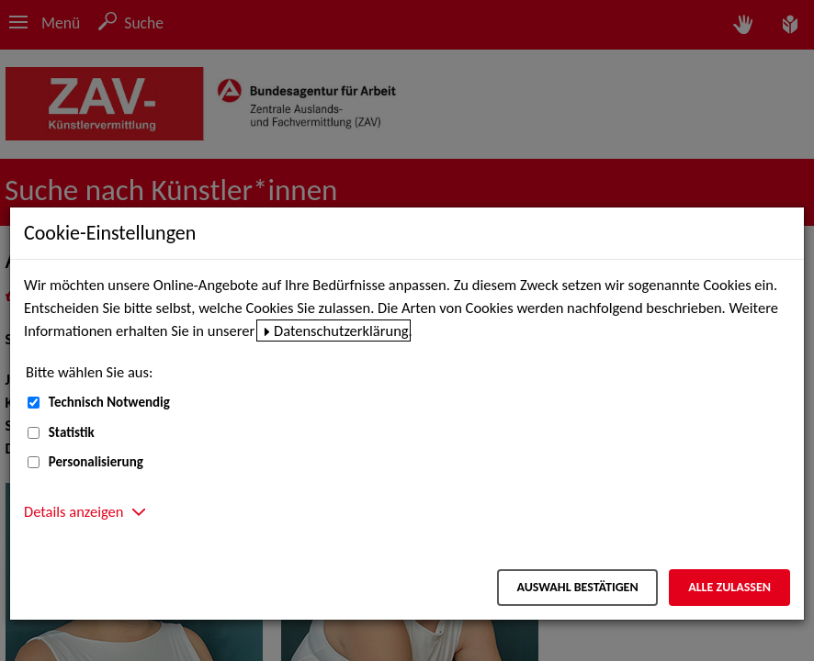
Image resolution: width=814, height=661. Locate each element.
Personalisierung (96, 462)
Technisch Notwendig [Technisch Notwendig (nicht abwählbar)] (109, 402)
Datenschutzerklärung (341, 330)
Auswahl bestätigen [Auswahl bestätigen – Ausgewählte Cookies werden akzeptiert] (577, 587)
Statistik (72, 432)
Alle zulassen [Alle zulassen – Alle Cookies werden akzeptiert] (729, 587)
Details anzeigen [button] (73, 511)
